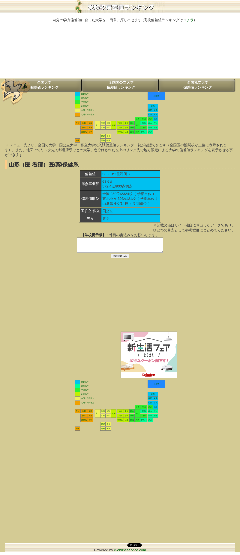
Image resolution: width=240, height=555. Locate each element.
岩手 (156, 110)
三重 (126, 132)
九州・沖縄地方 (87, 115)
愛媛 (103, 136)
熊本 (84, 127)
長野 (137, 125)
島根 (103, 123)
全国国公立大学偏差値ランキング (121, 85)
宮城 (156, 115)
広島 (103, 127)
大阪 (120, 127)
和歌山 (120, 132)
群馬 (144, 123)
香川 (108, 136)
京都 (120, 123)
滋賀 (126, 123)
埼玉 (150, 127)
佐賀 (84, 123)
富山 (144, 119)
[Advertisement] (120, 52)
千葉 (156, 127)
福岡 (90, 123)
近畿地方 (84, 106)
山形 (150, 115)
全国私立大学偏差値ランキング (197, 85)
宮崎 (90, 132)
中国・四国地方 (87, 110)
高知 (103, 140)
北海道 (156, 96)
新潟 (150, 119)
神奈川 (144, 132)
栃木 (150, 123)
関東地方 (84, 98)
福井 (132, 123)
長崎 (78, 123)
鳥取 (108, 123)
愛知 (132, 132)
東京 (150, 132)
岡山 (108, 127)
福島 (156, 119)
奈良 (126, 127)
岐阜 (132, 127)
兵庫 (114, 125)
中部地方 (84, 102)
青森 (153, 106)
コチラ (188, 20)
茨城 (156, 123)
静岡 (137, 132)
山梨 (144, 127)
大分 (90, 127)
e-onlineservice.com (130, 553)
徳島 (108, 140)
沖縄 (78, 140)
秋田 (150, 110)
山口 (97, 125)
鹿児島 (84, 132)
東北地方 (84, 94)
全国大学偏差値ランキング (44, 85)
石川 (137, 119)
